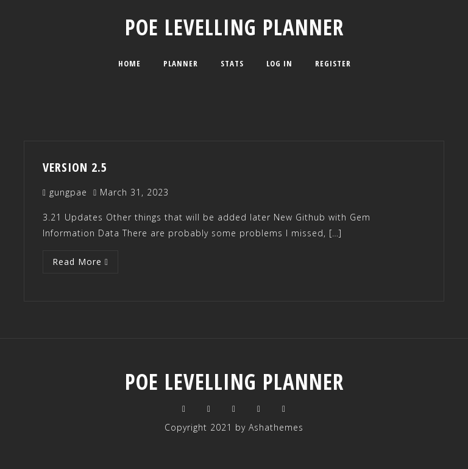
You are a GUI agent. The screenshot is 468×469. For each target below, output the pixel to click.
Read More (80, 261)
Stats (232, 63)
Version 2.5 (75, 167)
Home (129, 63)
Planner (180, 63)
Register (333, 63)
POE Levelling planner (234, 27)
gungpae (68, 192)
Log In (279, 63)
